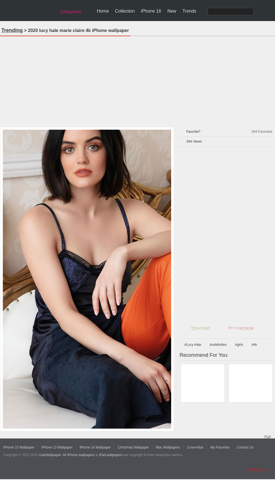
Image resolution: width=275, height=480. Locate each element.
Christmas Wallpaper (133, 447)
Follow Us (258, 469)
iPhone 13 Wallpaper (57, 447)
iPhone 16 (151, 11)
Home (103, 11)
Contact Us (245, 447)
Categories (70, 11)
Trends (189, 11)
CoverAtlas (195, 447)
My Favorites (220, 447)
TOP (267, 437)
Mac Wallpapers (168, 447)
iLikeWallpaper (50, 455)
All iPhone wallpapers (79, 455)
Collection (125, 11)
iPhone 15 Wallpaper (19, 447)
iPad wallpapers (111, 455)
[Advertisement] (137, 79)
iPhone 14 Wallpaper (95, 447)
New (171, 11)
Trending (12, 30)
